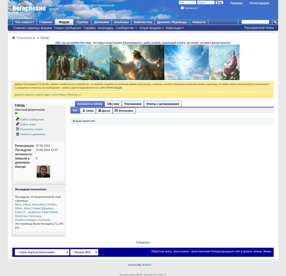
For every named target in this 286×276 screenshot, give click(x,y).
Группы (82, 22)
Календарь (106, 28)
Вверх (267, 251)
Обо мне (113, 104)
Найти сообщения (30, 119)
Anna (18, 204)
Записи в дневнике (30, 134)
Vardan (51, 204)
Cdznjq (90, 110)
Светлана (35, 216)
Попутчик (21, 216)
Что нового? (24, 22)
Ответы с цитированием (162, 104)
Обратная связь (161, 251)
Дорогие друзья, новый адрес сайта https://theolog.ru (48, 94)
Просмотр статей (29, 129)
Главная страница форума (32, 28)
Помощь (236, 3)
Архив (258, 251)
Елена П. (20, 212)
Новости (199, 22)
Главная (45, 22)
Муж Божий (50, 212)
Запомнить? (189, 8)
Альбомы (121, 22)
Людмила (34, 212)
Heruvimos (39, 204)
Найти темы (26, 124)
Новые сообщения (67, 28)
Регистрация (259, 3)
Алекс (27, 208)
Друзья (106, 110)
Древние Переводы (172, 22)
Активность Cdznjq (89, 104)
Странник (44, 220)
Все (75, 110)
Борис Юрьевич (43, 208)
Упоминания (132, 104)
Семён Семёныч (25, 220)
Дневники (101, 22)
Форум (64, 22)
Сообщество (125, 28)
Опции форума (150, 28)
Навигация (173, 28)
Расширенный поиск (259, 27)
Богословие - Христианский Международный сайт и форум (213, 251)
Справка (89, 28)
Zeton (18, 208)
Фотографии (126, 110)
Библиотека (143, 22)
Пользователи (26, 38)
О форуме (143, 242)
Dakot (26, 204)
